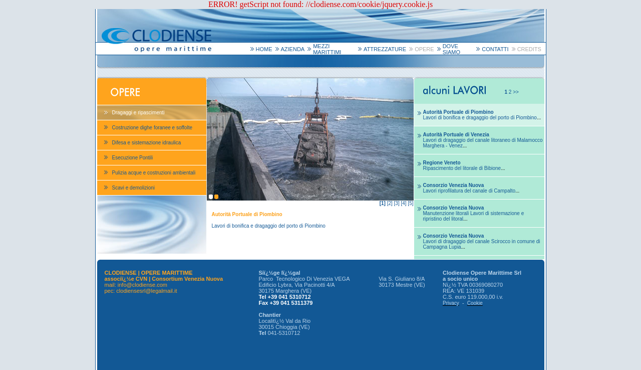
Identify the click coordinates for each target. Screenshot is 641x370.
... (482, 117)
